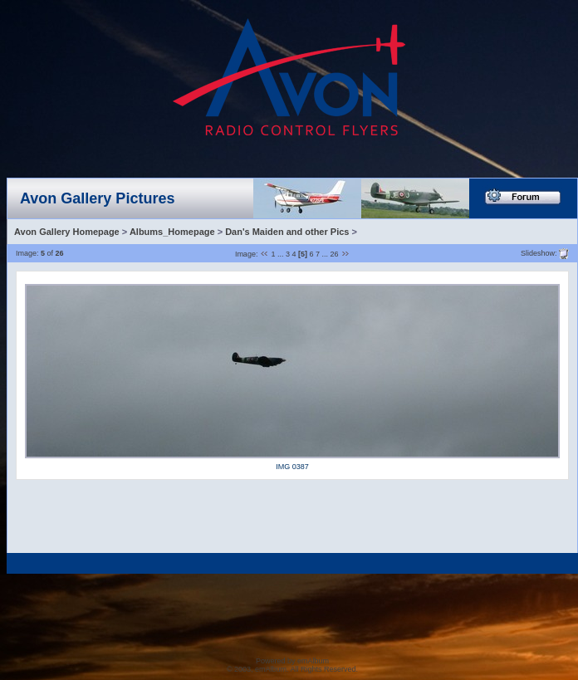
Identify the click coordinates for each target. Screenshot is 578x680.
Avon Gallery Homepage (67, 232)
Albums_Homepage (172, 232)
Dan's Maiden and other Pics (287, 232)
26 (335, 254)
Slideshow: (539, 252)
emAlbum (313, 661)
